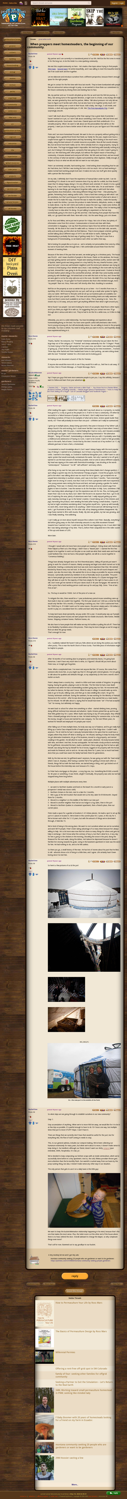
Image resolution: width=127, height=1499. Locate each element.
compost (106, 1148)
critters (12, 52)
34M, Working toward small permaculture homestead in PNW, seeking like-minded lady (84, 1391)
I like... (31, 64)
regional (12, 137)
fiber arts (12, 117)
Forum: (33, 39)
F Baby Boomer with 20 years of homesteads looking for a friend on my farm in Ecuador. (83, 1419)
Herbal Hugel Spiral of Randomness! (91, 390)
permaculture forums (12, 39)
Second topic (62, 69)
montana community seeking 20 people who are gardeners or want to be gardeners (81, 1446)
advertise (32, 1496)
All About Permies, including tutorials (62, 390)
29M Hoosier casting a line (69, 1458)
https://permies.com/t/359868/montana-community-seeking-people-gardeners (80, 1261)
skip (12, 150)
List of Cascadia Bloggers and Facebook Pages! (88, 391)
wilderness (12, 111)
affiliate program (42, 1496)
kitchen (13, 85)
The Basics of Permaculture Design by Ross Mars (81, 1331)
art (12, 124)
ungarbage (12, 98)
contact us (23, 1496)
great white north (45, 39)
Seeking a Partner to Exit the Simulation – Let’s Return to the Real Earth (84, 1383)
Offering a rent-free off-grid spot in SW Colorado (81, 1368)
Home (5, 3)
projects (12, 176)
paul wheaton (93, 1496)
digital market (12, 183)
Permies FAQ (53, 388)
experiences (12, 156)
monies (12, 78)
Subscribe (13, 3)
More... (75, 1484)
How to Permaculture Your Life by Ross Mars (79, 1302)
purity (12, 91)
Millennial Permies (65, 1352)
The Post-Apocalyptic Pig (97, 108)
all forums (12, 209)
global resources (12, 163)
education (12, 143)
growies (12, 46)
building (12, 59)
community (12, 104)
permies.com (12, 189)
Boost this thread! (75, 1291)
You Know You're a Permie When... (106, 388)
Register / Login (118, 3)
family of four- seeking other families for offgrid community (81, 1375)
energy (12, 72)
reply (75, 1276)
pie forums (12, 195)
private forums (12, 202)
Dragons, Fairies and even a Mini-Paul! (75, 388)
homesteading (12, 65)
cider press (12, 169)
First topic (52, 69)
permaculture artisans (12, 130)
